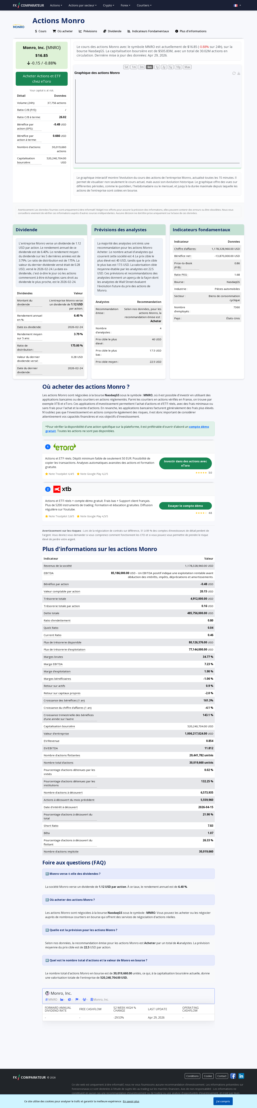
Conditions (192, 1076)
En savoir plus (131, 1101)
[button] (237, 5)
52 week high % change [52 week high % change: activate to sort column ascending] (125, 1009)
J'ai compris (223, 1101)
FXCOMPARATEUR (28, 5)
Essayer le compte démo (185, 506)
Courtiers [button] (143, 5)
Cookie (208, 1076)
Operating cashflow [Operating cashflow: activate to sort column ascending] (190, 1009)
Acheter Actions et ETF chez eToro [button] (42, 79)
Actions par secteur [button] (81, 5)
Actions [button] (55, 5)
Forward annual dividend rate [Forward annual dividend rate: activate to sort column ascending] (58, 1009)
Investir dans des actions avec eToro (185, 463)
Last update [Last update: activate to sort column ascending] (157, 1009)
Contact (221, 1076)
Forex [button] (124, 5)
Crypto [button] (107, 5)
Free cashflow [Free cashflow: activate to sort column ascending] (90, 1009)
